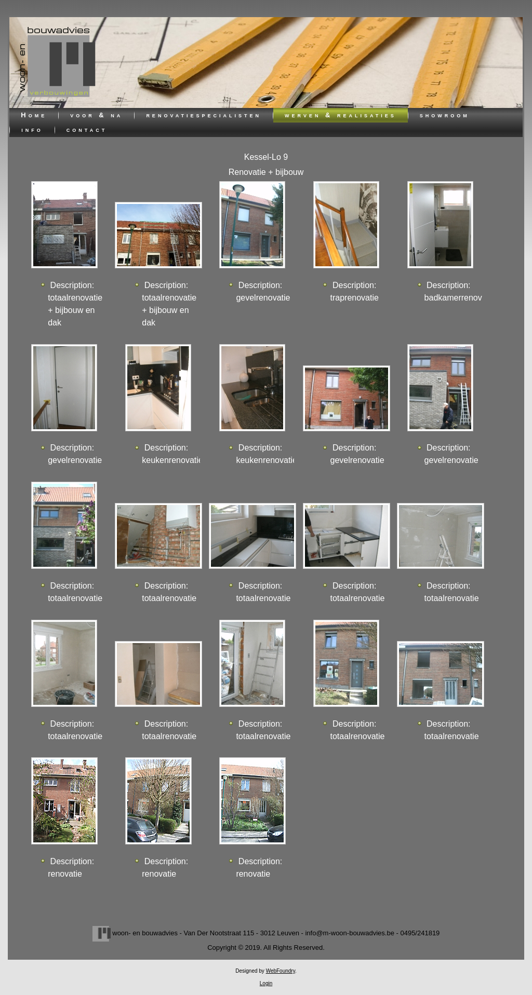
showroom (445, 115)
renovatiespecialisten (203, 115)
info (32, 129)
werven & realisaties (340, 115)
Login (266, 983)
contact (86, 129)
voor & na (96, 115)
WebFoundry (280, 971)
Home (34, 115)
